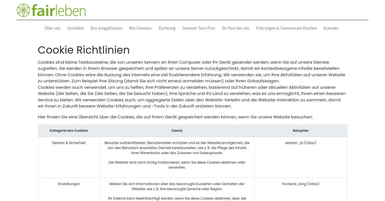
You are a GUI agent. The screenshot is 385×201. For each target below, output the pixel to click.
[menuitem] (53, 28)
